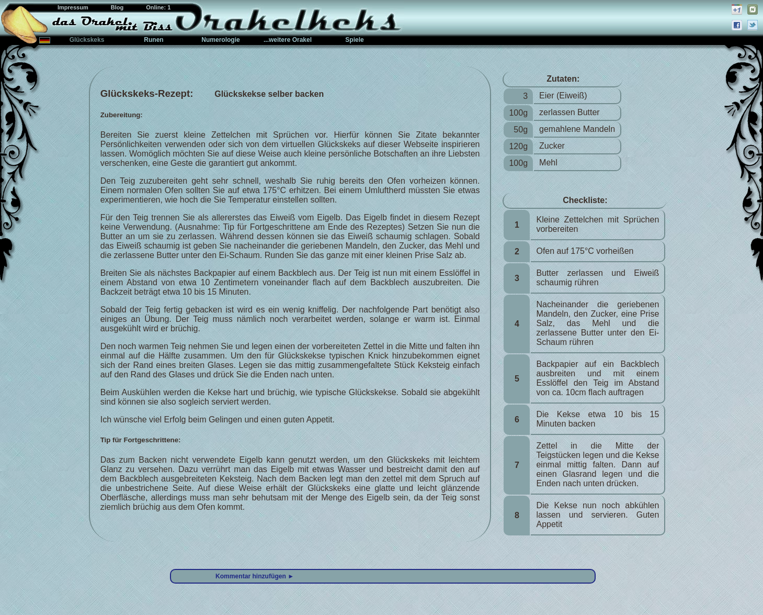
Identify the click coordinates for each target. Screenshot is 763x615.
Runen (153, 39)
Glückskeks (87, 39)
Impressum (74, 7)
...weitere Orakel (288, 39)
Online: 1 (158, 7)
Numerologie (220, 39)
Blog (118, 7)
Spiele (354, 39)
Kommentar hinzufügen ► (254, 576)
